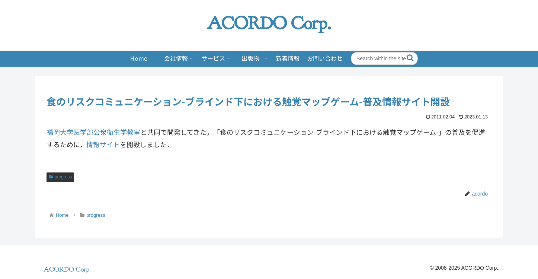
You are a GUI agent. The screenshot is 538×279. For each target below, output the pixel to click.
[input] (384, 58)
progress (60, 177)
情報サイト (103, 144)
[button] (410, 58)
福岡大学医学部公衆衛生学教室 (93, 132)
